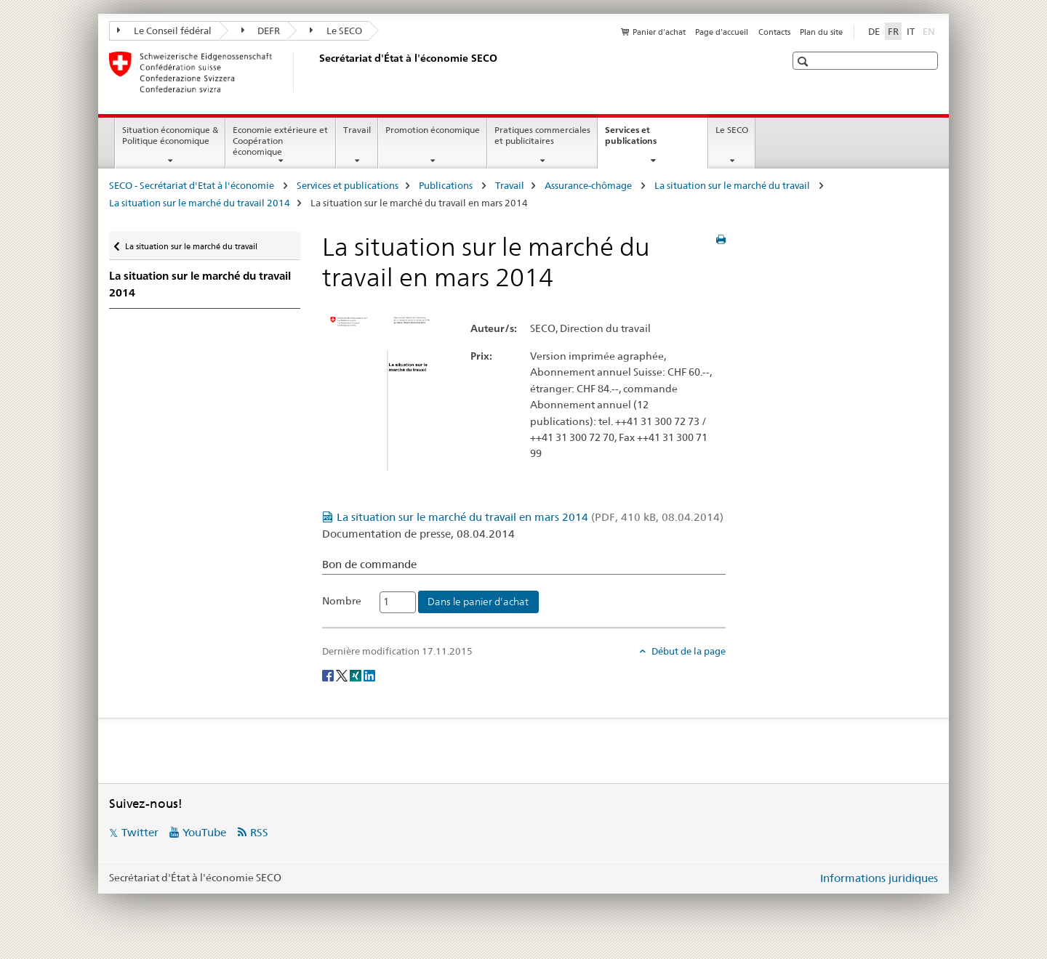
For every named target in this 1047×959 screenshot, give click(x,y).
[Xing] (357, 675)
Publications (447, 185)
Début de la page (687, 651)
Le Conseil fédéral (164, 30)
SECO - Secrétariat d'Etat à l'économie (192, 185)
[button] (804, 61)
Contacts (774, 32)
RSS (259, 832)
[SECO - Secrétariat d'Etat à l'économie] (316, 72)
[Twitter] (343, 675)
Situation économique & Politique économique (170, 135)
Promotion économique (432, 129)
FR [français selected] (893, 31)
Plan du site (821, 32)
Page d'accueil (721, 32)
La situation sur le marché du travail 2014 (199, 203)
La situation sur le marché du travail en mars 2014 (530, 517)
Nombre (341, 601)
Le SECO (336, 30)
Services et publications (646, 140)
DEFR (261, 30)
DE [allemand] (874, 31)
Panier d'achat (659, 32)
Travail (357, 129)
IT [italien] (911, 31)
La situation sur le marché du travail (733, 185)
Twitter (140, 832)
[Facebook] (329, 675)
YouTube (204, 832)
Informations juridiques (879, 878)
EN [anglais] (930, 30)
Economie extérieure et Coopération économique (280, 140)
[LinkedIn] (369, 675)
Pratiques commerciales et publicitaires (542, 135)
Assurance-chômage (589, 185)
